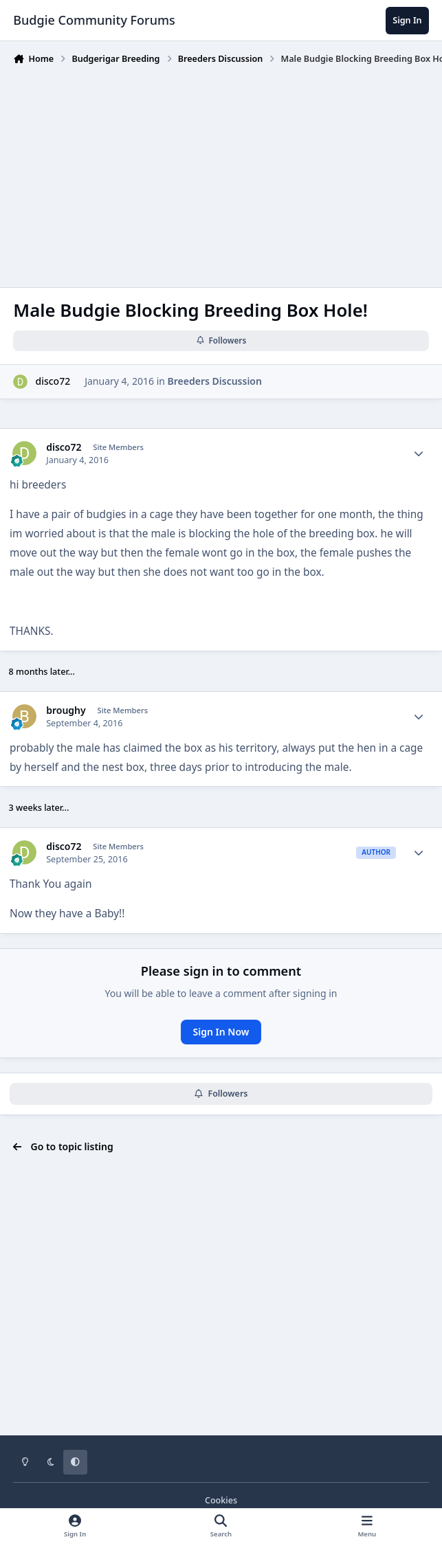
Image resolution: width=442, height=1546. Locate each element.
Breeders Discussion (215, 381)
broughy (66, 710)
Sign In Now (221, 1031)
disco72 (52, 381)
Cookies (221, 1500)
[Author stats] (419, 453)
